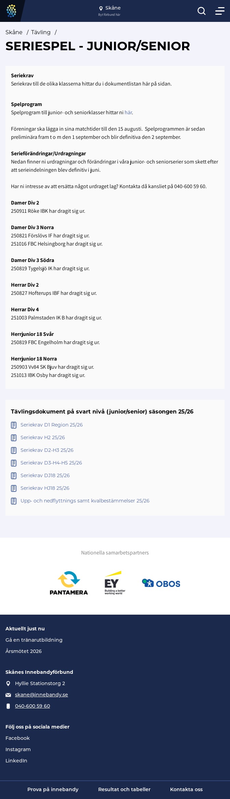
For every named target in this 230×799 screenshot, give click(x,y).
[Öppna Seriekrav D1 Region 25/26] (115, 425)
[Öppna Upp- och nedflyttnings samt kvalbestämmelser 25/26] (115, 501)
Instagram (18, 749)
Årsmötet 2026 (23, 651)
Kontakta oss (186, 790)
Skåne (14, 33)
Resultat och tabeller (124, 790)
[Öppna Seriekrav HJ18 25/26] (115, 488)
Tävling (41, 33)
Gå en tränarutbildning (34, 640)
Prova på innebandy (52, 790)
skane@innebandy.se (41, 695)
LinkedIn (16, 761)
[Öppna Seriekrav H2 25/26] (115, 438)
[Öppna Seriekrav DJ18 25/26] (115, 476)
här (128, 112)
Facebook (17, 738)
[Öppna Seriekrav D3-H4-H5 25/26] (115, 463)
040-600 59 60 (32, 706)
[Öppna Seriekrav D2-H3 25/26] (115, 450)
